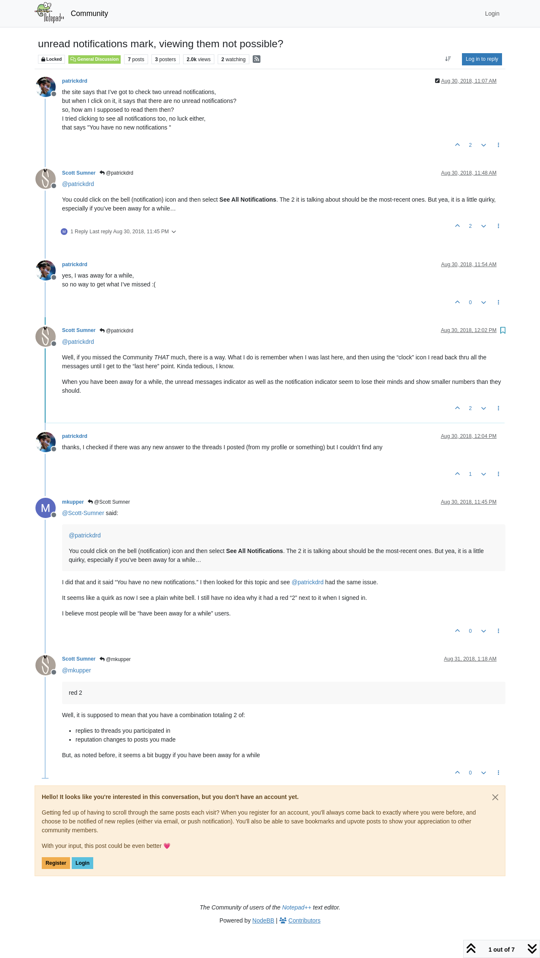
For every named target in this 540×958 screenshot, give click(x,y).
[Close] (495, 797)
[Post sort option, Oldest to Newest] (448, 59)
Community (89, 13)
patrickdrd (74, 81)
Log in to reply (482, 59)
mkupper (73, 502)
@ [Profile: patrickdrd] (78, 184)
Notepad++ (296, 907)
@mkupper (115, 659)
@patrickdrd (116, 173)
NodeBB (263, 920)
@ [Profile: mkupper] (76, 670)
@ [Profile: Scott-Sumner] (83, 513)
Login (82, 863)
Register (56, 863)
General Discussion (94, 59)
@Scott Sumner (109, 502)
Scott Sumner (79, 173)
